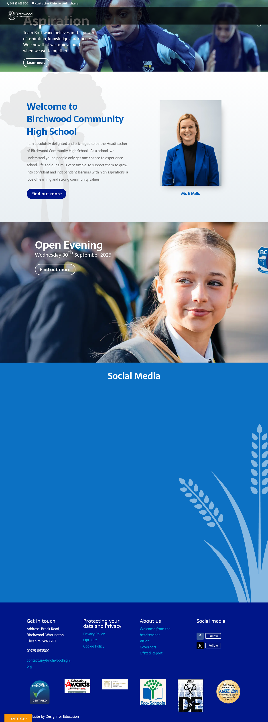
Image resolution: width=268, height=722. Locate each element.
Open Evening (69, 247)
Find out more (46, 196)
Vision (144, 643)
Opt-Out (90, 642)
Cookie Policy (93, 648)
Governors (148, 649)
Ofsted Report (151, 655)
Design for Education (62, 719)
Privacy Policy (94, 636)
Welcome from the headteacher (155, 634)
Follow (213, 638)
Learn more (40, 63)
